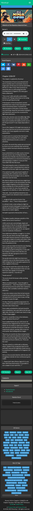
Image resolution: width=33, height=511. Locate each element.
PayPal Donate (10, 389)
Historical (5, 450)
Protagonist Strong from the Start (13, 480)
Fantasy (19, 432)
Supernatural (14, 442)
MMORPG (27, 475)
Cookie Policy (19, 504)
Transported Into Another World (16, 477)
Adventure (25, 437)
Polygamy (18, 485)
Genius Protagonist (22, 490)
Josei (12, 440)
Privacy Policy (12, 507)
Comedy (21, 435)
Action (14, 437)
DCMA (12, 504)
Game (28, 450)
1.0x (9, 39)
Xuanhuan (25, 432)
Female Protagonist (11, 482)
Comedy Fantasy (24, 452)
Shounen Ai (26, 445)
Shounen (7, 447)
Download (22, 39)
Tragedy (26, 447)
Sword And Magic (10, 485)
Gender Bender (19, 440)
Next (26, 48)
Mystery (6, 445)
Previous (7, 48)
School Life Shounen (22, 455)
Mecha (7, 440)
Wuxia (27, 442)
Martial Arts (13, 432)
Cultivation (26, 470)
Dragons (8, 472)
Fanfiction (17, 450)
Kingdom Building (8, 470)
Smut (25, 440)
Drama (20, 447)
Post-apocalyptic (20, 487)
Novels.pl (4, 3)
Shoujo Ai (6, 452)
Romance (6, 435)
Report (18, 48)
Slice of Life (6, 442)
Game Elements (18, 470)
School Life (21, 442)
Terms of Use (21, 507)
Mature (27, 435)
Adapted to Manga (16, 493)
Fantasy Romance (16, 458)
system (17, 452)
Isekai (12, 452)
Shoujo (23, 450)
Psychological (14, 447)
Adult (11, 435)
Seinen (11, 445)
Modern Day (24, 472)
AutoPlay (7, 43)
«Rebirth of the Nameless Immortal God (14, 25)
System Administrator (17, 475)
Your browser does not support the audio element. (15, 33)
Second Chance (7, 475)
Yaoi (10, 437)
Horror (20, 445)
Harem (6, 432)
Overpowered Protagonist (14, 467)
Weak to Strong (22, 482)
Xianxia (19, 437)
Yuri (15, 445)
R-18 (5, 467)
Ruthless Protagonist (10, 490)
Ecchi (16, 435)
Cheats (25, 480)
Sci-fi (6, 437)
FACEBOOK (9, 391)
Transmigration (9, 455)
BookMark (5, 54)
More (16, 495)
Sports (11, 450)
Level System (26, 467)
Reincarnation (11, 487)
